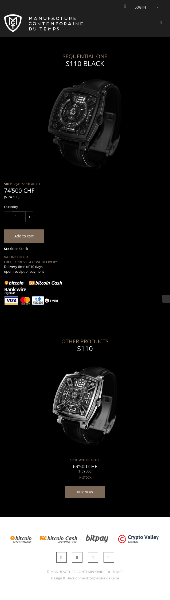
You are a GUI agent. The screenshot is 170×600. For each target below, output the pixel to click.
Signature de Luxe (104, 578)
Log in (140, 7)
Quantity (11, 206)
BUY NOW (85, 492)
